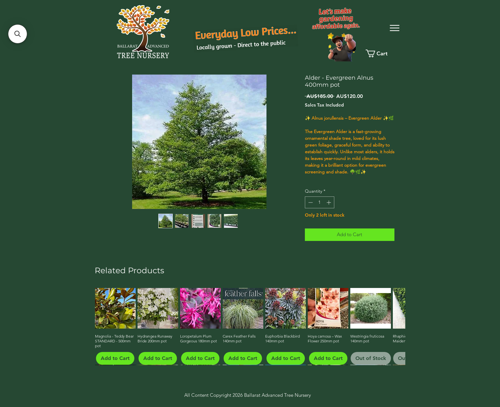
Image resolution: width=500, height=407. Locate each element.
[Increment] (329, 202)
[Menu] (394, 28)
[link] (382, 53)
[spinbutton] (319, 202)
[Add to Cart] (115, 358)
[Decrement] (310, 202)
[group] (249, 326)
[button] (17, 34)
